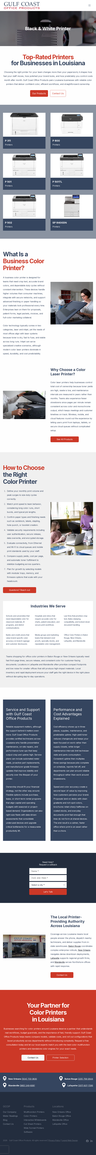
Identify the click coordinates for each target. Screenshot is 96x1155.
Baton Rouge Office (61, 1116)
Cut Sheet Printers (32, 1124)
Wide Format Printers (34, 1128)
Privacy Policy (54, 1140)
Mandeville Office (60, 1120)
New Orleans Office (61, 1112)
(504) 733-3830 (29, 1079)
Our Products (39, 93)
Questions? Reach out (19, 590)
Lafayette (54, 958)
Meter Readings (10, 1116)
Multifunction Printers (34, 1112)
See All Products (65, 439)
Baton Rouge (74, 946)
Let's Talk (48, 892)
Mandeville (60, 962)
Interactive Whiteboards (35, 1120)
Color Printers (30, 1116)
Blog (5, 1120)
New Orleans (84, 950)
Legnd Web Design (70, 1140)
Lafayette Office (59, 1124)
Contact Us (58, 93)
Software (28, 1132)
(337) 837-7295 (85, 1085)
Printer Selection (60, 1057)
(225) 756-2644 (85, 1079)
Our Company (9, 1112)
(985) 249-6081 (27, 1085)
